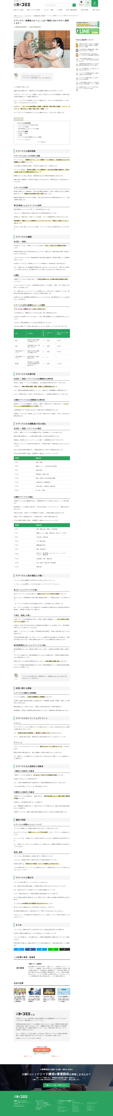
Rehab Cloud (76, 1106)
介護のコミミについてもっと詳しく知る (27, 1036)
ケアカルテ (75, 1104)
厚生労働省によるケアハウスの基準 (28, 128)
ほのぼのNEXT (76, 1100)
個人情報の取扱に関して (20, 1103)
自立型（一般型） (23, 133)
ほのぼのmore (91, 1107)
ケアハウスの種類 (22, 131)
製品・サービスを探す (33, 9)
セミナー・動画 (48, 9)
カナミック (60, 1101)
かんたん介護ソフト (62, 1104)
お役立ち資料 (84, 9)
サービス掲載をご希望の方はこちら (22, 1100)
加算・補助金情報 (71, 9)
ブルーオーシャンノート (63, 1107)
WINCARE (75, 1103)
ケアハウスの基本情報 (23, 123)
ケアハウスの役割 (23, 126)
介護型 (20, 135)
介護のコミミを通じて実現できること (57, 1083)
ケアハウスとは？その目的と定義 (28, 124)
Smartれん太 (76, 1108)
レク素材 (59, 9)
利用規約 (16, 1101)
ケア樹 (89, 1106)
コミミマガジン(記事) (41, 1104)
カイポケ (60, 1100)
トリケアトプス (91, 1104)
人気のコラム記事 (18, 9)
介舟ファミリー (91, 1103)
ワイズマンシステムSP (93, 1100)
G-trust (60, 1103)
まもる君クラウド (92, 1101)
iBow (59, 1106)
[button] (41, 139)
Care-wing (75, 1107)
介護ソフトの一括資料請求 (43, 1101)
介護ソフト (27, 1054)
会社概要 (38, 1106)
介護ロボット (55, 1054)
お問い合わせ (96, 9)
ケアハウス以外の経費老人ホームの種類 (30, 137)
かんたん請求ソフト (62, 1108)
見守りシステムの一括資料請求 (44, 1102)
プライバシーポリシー (19, 1102)
